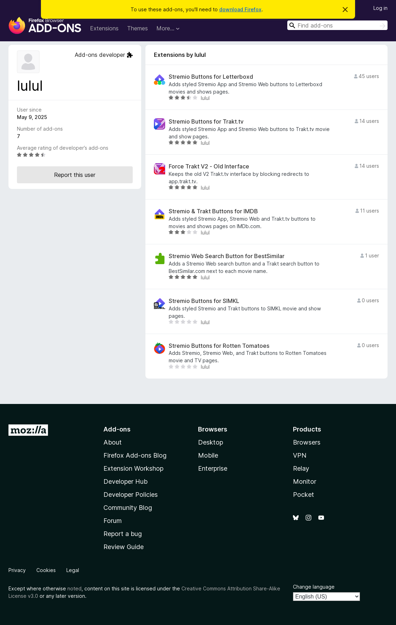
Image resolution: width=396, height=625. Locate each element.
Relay (301, 468)
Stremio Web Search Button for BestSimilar (226, 256)
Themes (137, 28)
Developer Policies (130, 494)
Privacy (17, 570)
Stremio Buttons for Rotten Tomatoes (219, 346)
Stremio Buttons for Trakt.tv (206, 121)
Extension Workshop (133, 468)
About (112, 442)
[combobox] (337, 25)
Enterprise (212, 468)
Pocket (303, 494)
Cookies (46, 570)
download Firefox (240, 9)
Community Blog (127, 507)
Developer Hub (125, 481)
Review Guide (123, 546)
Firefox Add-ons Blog (135, 455)
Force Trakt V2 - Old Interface (209, 166)
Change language (314, 587)
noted (74, 588)
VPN (299, 455)
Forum (112, 520)
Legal (72, 570)
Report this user (74, 174)
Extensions (104, 28)
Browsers (306, 442)
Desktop (210, 442)
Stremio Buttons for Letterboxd (211, 76)
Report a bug (122, 533)
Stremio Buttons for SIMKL (204, 301)
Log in (380, 8)
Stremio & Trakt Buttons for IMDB (213, 211)
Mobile (208, 455)
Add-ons (117, 429)
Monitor (304, 481)
